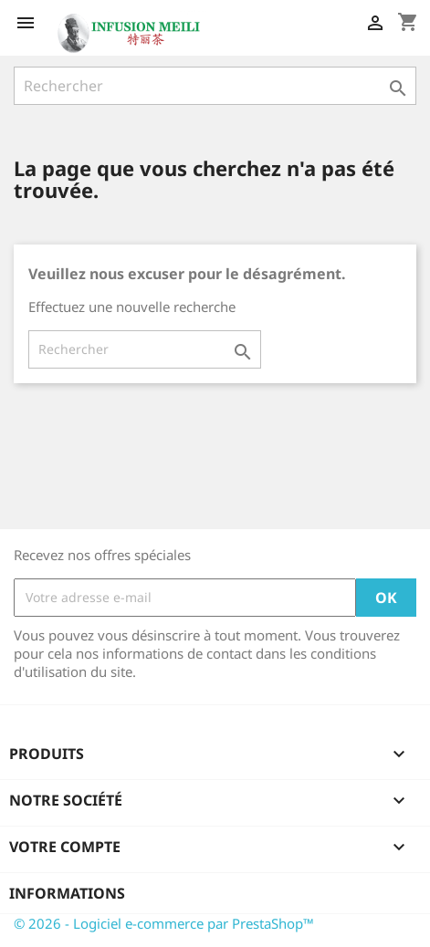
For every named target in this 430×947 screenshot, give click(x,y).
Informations (67, 893)
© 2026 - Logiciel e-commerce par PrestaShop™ (164, 923)
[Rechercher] (215, 86)
